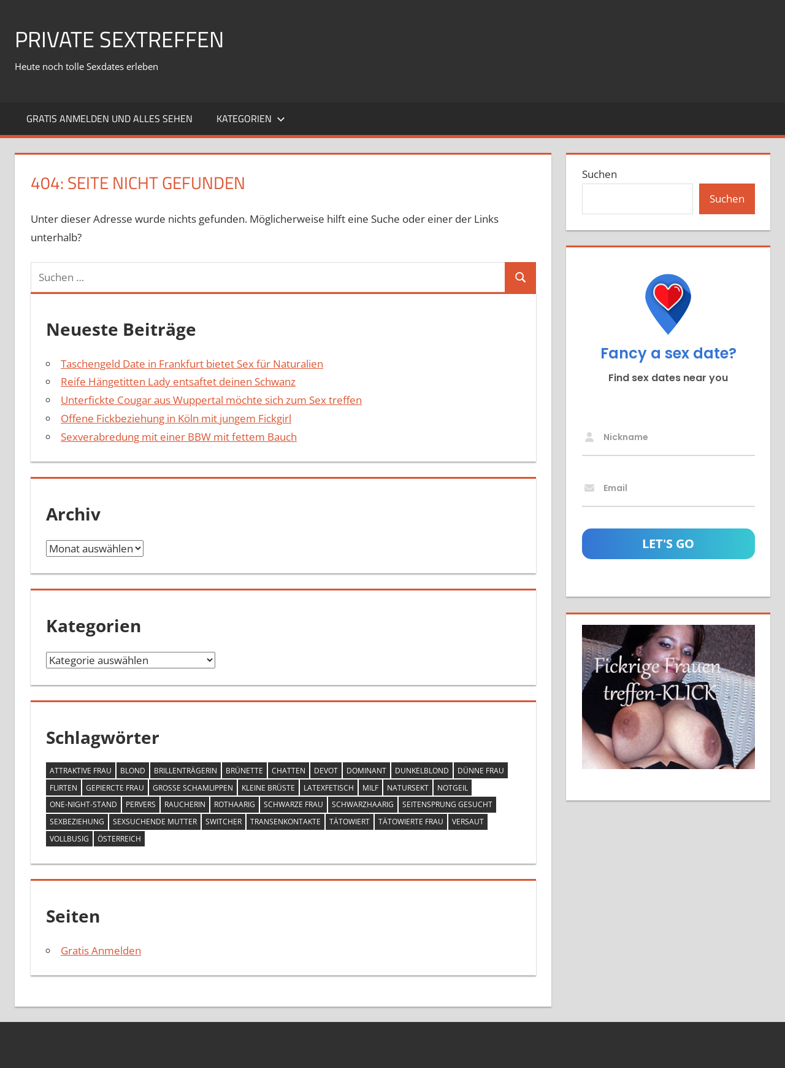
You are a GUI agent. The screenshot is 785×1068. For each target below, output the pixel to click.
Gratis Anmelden (101, 950)
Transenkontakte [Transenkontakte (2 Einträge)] (285, 821)
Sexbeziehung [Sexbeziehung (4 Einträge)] (77, 821)
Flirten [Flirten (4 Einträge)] (63, 788)
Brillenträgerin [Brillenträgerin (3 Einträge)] (185, 770)
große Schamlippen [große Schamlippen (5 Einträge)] (193, 788)
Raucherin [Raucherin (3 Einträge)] (184, 804)
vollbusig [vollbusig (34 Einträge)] (69, 839)
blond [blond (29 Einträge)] (132, 770)
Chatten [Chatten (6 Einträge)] (288, 770)
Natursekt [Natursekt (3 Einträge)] (408, 788)
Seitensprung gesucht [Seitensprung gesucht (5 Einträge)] (447, 804)
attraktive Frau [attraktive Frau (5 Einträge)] (81, 770)
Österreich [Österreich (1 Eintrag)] (119, 839)
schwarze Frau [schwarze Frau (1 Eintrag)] (293, 804)
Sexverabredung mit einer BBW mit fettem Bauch (179, 437)
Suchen (599, 174)
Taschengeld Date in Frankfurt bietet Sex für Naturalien (192, 364)
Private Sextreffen (119, 39)
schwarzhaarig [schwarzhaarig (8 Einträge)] (363, 804)
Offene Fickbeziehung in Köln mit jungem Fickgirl (176, 418)
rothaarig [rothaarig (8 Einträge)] (234, 804)
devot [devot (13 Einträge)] (326, 770)
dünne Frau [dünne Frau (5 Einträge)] (481, 770)
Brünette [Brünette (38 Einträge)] (244, 770)
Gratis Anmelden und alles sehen (109, 118)
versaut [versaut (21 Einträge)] (468, 821)
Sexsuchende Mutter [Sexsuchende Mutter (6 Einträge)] (155, 821)
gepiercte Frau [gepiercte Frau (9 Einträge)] (115, 788)
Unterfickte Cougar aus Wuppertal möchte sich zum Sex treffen (211, 400)
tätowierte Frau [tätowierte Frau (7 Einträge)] (410, 821)
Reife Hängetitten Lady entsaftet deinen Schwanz (178, 381)
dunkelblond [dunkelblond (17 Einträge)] (422, 770)
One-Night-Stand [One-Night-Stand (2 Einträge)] (83, 804)
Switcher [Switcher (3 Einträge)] (223, 821)
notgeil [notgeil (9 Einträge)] (452, 788)
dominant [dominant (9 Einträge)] (366, 770)
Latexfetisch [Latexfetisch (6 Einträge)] (329, 788)
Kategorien (250, 118)
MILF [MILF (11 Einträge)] (370, 788)
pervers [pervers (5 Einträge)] (141, 804)
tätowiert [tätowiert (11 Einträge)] (349, 821)
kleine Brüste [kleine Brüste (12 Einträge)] (268, 788)
